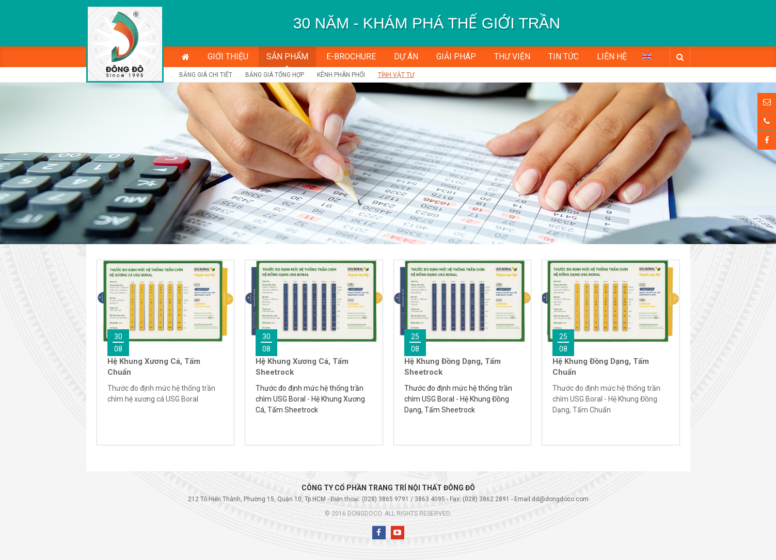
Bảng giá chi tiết (205, 74)
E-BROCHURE (351, 56)
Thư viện (512, 56)
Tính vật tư (396, 74)
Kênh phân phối (341, 74)
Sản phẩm (287, 56)
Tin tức (563, 56)
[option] (427, 23)
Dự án (406, 56)
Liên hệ (612, 56)
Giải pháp (456, 56)
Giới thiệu (228, 56)
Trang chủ (185, 57)
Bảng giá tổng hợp (274, 74)
